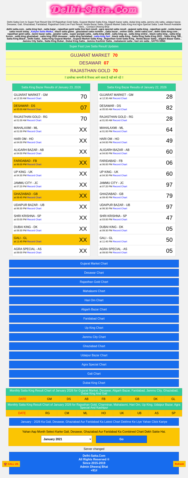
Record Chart (34, 98)
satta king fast (102, 36)
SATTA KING (158, 41)
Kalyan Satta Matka (42, 31)
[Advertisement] (100, 472)
